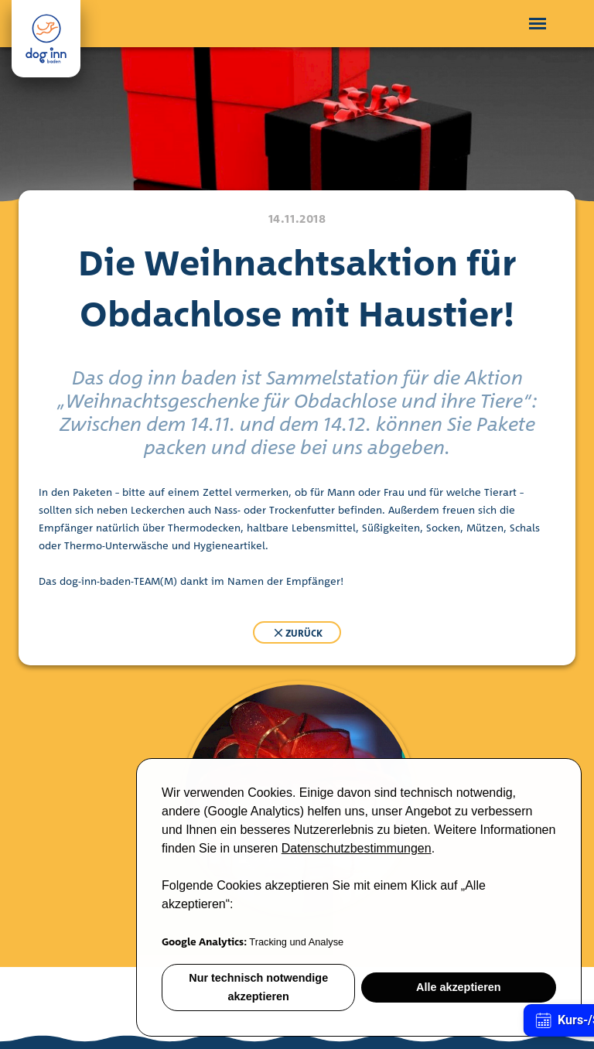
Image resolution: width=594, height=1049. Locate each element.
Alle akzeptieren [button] (458, 987)
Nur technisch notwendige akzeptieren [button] (258, 987)
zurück (297, 633)
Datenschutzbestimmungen (357, 848)
